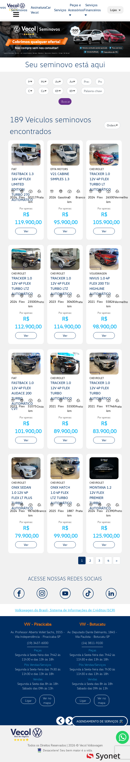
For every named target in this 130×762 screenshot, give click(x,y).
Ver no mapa (47, 700)
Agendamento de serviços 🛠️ (99, 721)
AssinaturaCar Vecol (41, 9)
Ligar (28, 700)
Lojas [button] (115, 10)
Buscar (65, 101)
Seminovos (19, 10)
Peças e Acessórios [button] (76, 10)
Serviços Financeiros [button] (92, 10)
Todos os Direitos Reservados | (65, 745)
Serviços (60, 10)
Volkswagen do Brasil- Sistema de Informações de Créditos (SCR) (65, 610)
